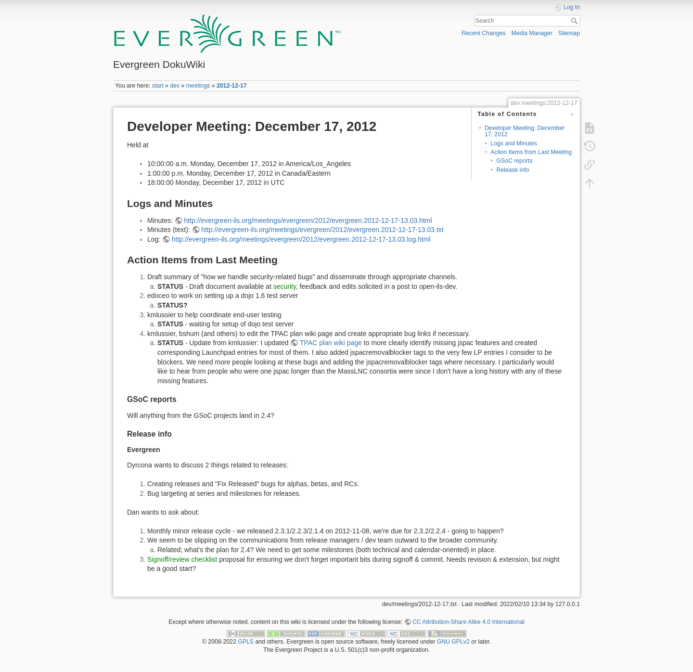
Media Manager (532, 33)
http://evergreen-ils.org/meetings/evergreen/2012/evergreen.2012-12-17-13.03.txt (322, 229)
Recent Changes (483, 33)
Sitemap (569, 33)
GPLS (246, 641)
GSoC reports (514, 160)
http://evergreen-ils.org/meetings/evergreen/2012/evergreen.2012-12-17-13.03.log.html (301, 239)
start (158, 85)
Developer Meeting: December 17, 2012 (525, 131)
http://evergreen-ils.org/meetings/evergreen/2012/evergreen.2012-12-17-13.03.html (308, 220)
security (284, 286)
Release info (512, 170)
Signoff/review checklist (182, 559)
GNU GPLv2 (453, 641)
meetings (198, 85)
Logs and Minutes (513, 143)
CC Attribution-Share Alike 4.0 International (468, 622)
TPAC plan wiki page (331, 343)
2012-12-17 (232, 85)
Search (575, 20)
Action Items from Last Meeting (531, 152)
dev (175, 85)
